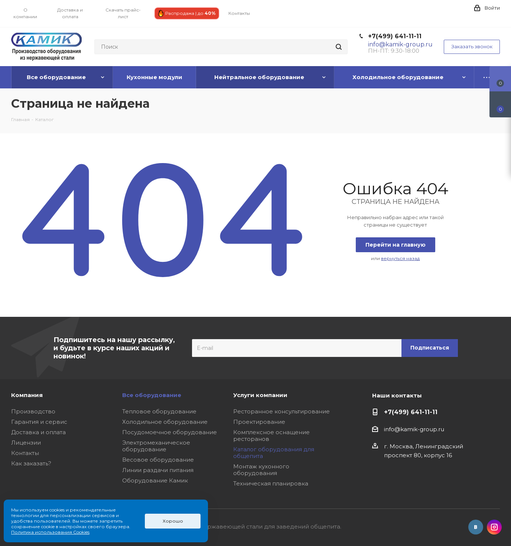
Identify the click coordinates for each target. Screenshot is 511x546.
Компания (27, 395)
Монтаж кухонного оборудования (261, 470)
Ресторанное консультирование (281, 411)
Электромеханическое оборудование (156, 446)
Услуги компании (260, 395)
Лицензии (26, 442)
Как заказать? (31, 463)
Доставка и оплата (38, 432)
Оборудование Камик (155, 480)
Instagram (494, 527)
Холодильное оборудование (165, 421)
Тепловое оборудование (159, 411)
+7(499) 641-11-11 (395, 36)
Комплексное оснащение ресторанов (271, 435)
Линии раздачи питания (157, 470)
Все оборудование (151, 395)
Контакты (25, 452)
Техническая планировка (270, 483)
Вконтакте (475, 527)
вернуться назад (400, 258)
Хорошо (173, 521)
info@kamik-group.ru (414, 429)
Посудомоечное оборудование (169, 432)
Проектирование (259, 421)
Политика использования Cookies (50, 532)
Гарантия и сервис (39, 421)
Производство (33, 411)
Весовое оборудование (158, 459)
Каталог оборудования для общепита (273, 452)
